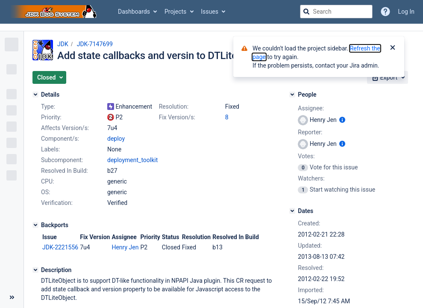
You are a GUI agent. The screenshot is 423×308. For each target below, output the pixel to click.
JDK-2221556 (60, 247)
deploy (116, 138)
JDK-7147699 (95, 44)
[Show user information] (342, 119)
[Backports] (35, 225)
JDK (62, 44)
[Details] (35, 95)
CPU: (47, 181)
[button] (49, 77)
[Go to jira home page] (54, 11)
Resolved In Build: (64, 170)
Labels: (50, 149)
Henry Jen (125, 247)
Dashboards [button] (134, 11)
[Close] (392, 48)
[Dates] (292, 211)
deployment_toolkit (132, 160)
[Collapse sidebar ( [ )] (11, 297)
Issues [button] (209, 11)
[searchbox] (336, 11)
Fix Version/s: (177, 117)
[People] (292, 95)
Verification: (57, 202)
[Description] (35, 270)
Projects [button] (175, 11)
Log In (406, 11)
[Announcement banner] (211, 27)
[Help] (385, 11)
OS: (45, 192)
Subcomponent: (62, 160)
